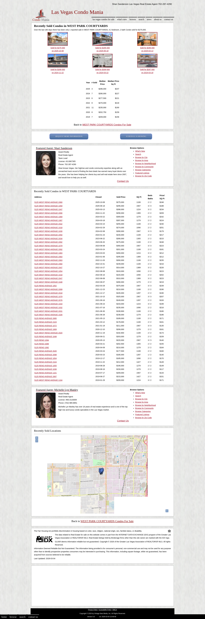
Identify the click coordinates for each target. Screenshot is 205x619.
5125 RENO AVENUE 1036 (45, 369)
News (149, 19)
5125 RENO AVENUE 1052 (45, 286)
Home (4, 617)
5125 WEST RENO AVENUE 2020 (48, 333)
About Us (157, 19)
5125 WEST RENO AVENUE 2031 (48, 311)
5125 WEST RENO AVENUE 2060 (48, 202)
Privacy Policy (93, 610)
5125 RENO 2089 (41, 344)
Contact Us (168, 19)
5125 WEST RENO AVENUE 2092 (48, 242)
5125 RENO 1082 (41, 347)
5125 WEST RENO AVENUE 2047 (48, 268)
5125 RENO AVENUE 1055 (45, 366)
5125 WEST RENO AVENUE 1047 (48, 209)
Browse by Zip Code (143, 176)
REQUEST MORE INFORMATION (68, 136)
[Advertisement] (102, 585)
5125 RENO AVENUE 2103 (45, 322)
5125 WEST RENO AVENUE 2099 (48, 289)
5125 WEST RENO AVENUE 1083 (48, 253)
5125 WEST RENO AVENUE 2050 (48, 235)
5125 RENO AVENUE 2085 (45, 318)
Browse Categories (143, 170)
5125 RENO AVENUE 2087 (45, 376)
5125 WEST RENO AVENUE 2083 (48, 257)
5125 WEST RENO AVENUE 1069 (48, 217)
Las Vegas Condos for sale (103, 19)
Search (141, 19)
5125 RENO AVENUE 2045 (45, 351)
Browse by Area (141, 160)
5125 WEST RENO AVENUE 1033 (48, 304)
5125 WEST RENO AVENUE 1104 (48, 380)
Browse (133, 19)
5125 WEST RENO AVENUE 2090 (48, 213)
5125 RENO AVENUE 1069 (45, 329)
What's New (122, 19)
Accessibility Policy (105, 610)
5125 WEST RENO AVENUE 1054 (48, 271)
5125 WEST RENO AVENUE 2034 (48, 239)
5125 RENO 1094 (41, 340)
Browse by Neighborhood (145, 164)
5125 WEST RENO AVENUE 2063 (48, 260)
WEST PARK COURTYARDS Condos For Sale (106, 124)
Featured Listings (142, 173)
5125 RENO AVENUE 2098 (45, 355)
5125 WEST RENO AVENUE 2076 (48, 300)
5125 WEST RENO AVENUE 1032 (48, 307)
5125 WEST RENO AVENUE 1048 (48, 282)
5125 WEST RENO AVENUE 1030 (48, 231)
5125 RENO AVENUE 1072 (45, 326)
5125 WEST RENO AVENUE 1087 (48, 220)
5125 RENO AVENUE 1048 (45, 336)
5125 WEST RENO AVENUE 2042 (48, 224)
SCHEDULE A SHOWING (136, 136)
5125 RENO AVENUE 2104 (45, 362)
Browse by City (141, 157)
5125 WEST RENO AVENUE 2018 (48, 293)
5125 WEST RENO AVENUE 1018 (48, 228)
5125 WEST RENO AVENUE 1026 (48, 315)
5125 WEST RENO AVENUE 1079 (48, 246)
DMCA (114, 610)
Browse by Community (144, 167)
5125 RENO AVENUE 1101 (45, 373)
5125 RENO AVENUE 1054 (45, 358)
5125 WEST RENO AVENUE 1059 (48, 206)
